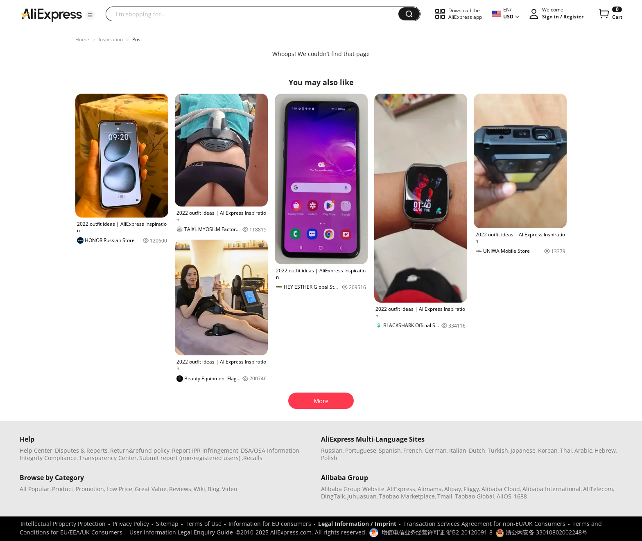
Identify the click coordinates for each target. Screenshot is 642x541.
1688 (520, 496)
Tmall (444, 496)
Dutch (477, 450)
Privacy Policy (131, 524)
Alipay (452, 489)
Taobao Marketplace (407, 496)
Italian (457, 450)
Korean (548, 450)
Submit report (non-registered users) (189, 458)
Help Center (36, 450)
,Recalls (252, 458)
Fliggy (471, 489)
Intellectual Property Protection (63, 524)
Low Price (119, 489)
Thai (566, 450)
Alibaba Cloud (501, 489)
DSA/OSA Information (270, 450)
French (412, 450)
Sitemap (167, 524)
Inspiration (111, 39)
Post (137, 39)
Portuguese (360, 450)
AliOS (504, 496)
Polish (329, 458)
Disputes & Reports (81, 450)
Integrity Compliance (48, 458)
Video (229, 489)
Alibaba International (551, 489)
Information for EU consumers (269, 524)
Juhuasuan (362, 496)
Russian (332, 450)
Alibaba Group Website (352, 489)
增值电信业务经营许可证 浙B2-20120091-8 (437, 532)
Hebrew (605, 450)
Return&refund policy (140, 450)
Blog (213, 489)
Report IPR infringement (205, 450)
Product (62, 489)
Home (82, 39)
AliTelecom (598, 489)
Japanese (523, 450)
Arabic (583, 450)
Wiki (199, 489)
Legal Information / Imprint (357, 524)
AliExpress (401, 489)
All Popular (35, 489)
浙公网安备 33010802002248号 (542, 532)
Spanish (390, 450)
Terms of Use (203, 524)
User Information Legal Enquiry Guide (181, 532)
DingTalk (333, 496)
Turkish (498, 450)
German (436, 450)
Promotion (90, 489)
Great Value (151, 489)
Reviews (180, 489)
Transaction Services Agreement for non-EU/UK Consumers (484, 524)
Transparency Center (108, 458)
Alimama (430, 489)
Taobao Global (474, 496)
